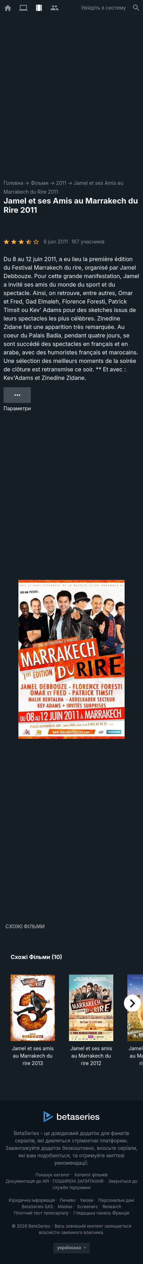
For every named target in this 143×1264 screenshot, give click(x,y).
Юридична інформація (32, 1200)
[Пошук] (136, 8)
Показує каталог (52, 1174)
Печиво (67, 1200)
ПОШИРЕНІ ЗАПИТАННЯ (78, 1181)
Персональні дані (116, 1200)
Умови (86, 1200)
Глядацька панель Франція (101, 1213)
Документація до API (27, 1181)
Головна (13, 183)
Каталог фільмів (91, 1174)
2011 (61, 183)
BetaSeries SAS (37, 1206)
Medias (65, 1206)
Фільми (39, 183)
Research (111, 1206)
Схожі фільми (25, 926)
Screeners (87, 1206)
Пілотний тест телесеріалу (41, 1213)
